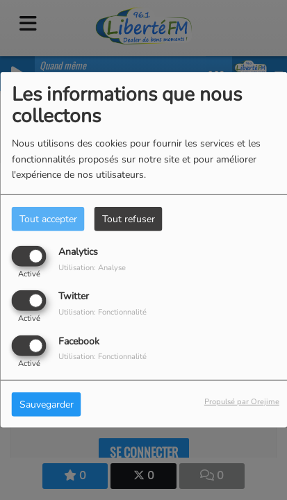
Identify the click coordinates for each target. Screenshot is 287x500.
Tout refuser (128, 219)
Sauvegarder (46, 403)
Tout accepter (48, 219)
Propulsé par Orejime (241, 401)
